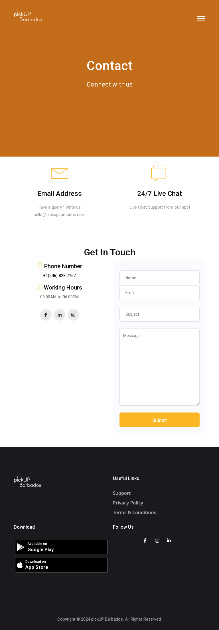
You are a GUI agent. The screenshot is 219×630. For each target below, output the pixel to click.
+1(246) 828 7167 (59, 275)
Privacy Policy (128, 503)
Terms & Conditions (134, 512)
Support (122, 493)
